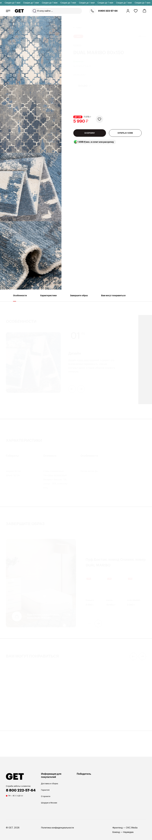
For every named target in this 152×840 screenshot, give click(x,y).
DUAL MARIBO (133, 600)
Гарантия (45, 790)
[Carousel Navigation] (114, 623)
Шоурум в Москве (49, 803)
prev (89, 623)
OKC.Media (131, 828)
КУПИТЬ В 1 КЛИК (125, 133)
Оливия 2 (90, 600)
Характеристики (48, 297)
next (98, 623)
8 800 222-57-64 (108, 11)
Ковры (78, 24)
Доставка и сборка (49, 784)
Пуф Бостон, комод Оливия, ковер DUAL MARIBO (43, 616)
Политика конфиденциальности (57, 828)
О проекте (45, 796)
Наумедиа (128, 832)
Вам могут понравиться (113, 297)
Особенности (20, 297)
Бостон (109, 600)
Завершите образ (79, 297)
